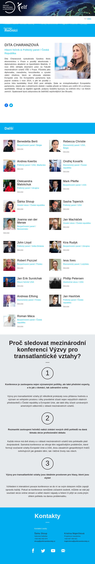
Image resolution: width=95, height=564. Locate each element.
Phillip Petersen (73, 278)
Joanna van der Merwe (27, 221)
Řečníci (74, 23)
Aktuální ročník (11, 23)
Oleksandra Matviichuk (24, 182)
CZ (85, 19)
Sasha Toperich (73, 201)
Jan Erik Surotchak (29, 278)
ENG (89, 19)
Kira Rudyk (70, 242)
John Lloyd (24, 242)
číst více (20, 149)
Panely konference (49, 23)
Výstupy (84, 23)
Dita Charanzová (22, 45)
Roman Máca (26, 316)
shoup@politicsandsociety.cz (44, 541)
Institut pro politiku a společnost (49, 18)
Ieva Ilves (69, 260)
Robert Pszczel (27, 260)
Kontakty (8, 28)
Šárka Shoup (25, 201)
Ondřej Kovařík (73, 161)
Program (64, 23)
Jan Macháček (72, 219)
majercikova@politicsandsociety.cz (76, 541)
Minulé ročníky (27, 23)
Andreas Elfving (27, 296)
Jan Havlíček (71, 296)
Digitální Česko (74, 18)
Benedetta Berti (27, 141)
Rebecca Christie (74, 141)
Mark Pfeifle (71, 181)
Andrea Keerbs (27, 161)
